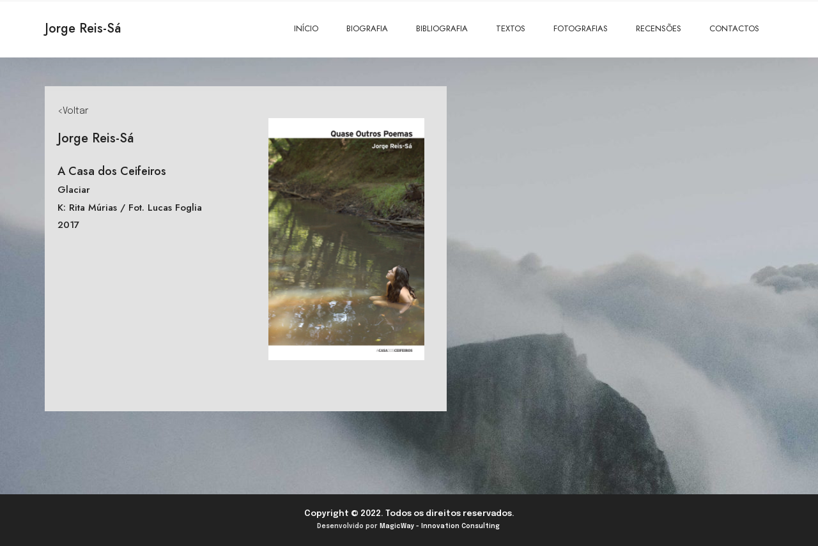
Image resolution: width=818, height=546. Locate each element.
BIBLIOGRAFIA (442, 28)
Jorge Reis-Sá (83, 28)
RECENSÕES (658, 28)
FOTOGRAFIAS (580, 28)
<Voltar (73, 111)
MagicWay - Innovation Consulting (440, 526)
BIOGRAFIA (367, 28)
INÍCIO (306, 28)
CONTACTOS (734, 28)
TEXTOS (510, 28)
